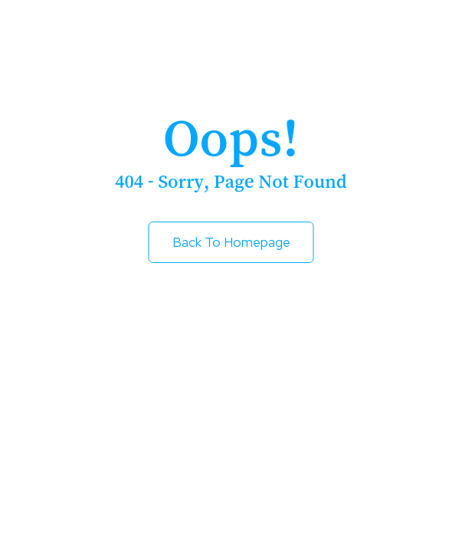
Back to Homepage (231, 242)
